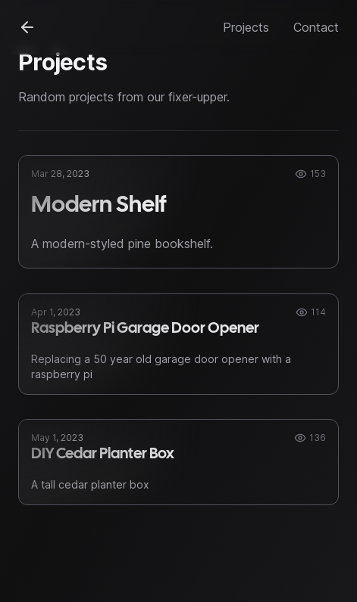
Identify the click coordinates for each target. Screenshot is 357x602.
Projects (246, 27)
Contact (316, 27)
